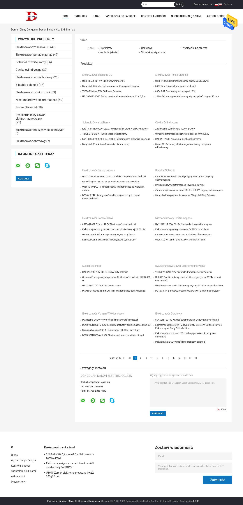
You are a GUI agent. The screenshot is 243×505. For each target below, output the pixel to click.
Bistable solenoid (27, 85)
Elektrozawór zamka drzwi (33, 92)
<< (130, 358)
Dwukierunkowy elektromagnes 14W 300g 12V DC (179, 185)
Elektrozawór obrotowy (31, 141)
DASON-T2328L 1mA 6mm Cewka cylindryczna (178, 139)
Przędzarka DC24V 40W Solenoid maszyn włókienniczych (110, 320)
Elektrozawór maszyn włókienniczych (40, 130)
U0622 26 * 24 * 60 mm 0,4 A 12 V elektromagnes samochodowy (114, 176)
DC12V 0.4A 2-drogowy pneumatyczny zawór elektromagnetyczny (187, 291)
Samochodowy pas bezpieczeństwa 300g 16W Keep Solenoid (185, 195)
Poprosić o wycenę (203, 4)
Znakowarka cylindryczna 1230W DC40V (175, 128)
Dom (65, 16)
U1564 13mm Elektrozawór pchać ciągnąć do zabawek (182, 81)
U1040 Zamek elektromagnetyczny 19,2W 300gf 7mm (108, 234)
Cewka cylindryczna (28, 69)
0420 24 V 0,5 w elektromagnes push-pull (175, 86)
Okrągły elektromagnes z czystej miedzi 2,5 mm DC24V (182, 134)
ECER (196, 501)
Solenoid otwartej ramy (31, 62)
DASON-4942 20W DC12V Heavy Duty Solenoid (105, 272)
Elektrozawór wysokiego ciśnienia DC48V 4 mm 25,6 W (182, 229)
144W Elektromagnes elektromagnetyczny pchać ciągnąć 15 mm (187, 96)
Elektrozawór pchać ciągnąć (34, 54)
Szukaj (178, 4)
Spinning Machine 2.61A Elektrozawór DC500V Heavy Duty (111, 330)
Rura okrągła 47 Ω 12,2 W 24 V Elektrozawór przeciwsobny (110, 181)
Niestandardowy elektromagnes (36, 100)
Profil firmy (106, 47)
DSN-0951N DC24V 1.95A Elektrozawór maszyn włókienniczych (113, 335)
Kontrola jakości (153, 16)
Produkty (80, 16)
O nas (96, 16)
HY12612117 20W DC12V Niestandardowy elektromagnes (183, 224)
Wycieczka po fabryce (121, 16)
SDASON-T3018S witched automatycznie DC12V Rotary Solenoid (187, 320)
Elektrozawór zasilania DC (33, 47)
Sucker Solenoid (26, 107)
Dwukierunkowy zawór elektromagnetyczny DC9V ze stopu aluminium (189, 285)
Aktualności (215, 16)
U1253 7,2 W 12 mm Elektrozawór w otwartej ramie (180, 239)
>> (190, 358)
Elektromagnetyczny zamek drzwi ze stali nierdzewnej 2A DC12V (113, 229)
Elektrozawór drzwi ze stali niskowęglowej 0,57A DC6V (109, 239)
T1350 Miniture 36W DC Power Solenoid (102, 91)
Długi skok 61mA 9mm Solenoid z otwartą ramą (105, 144)
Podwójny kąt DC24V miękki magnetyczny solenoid (180, 342)
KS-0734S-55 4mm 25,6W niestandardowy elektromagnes (183, 234)
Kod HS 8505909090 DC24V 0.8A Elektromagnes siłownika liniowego (116, 139)
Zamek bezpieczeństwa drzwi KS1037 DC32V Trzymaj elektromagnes (189, 190)
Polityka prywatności (57, 501)
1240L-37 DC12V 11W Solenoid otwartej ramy (104, 134)
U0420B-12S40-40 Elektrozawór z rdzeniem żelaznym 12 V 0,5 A (113, 96)
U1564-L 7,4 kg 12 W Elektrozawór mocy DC (103, 81)
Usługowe (146, 47)
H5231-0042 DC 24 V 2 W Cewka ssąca (101, 285)
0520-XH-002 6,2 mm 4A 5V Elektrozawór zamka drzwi (109, 224)
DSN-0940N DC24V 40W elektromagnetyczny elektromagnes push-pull (116, 325)
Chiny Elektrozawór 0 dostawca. (85, 501)
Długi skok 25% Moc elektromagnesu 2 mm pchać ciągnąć (110, 86)
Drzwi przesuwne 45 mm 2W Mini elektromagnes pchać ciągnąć (113, 291)
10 (185, 358)
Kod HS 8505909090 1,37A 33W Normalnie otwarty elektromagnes (115, 128)
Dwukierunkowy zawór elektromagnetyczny (30, 116)
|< (124, 358)
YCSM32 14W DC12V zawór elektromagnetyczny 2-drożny (183, 272)
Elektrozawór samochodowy (34, 77)
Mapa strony (18, 481)
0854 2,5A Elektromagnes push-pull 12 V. (175, 91)
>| (196, 358)
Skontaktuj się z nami (186, 16)
